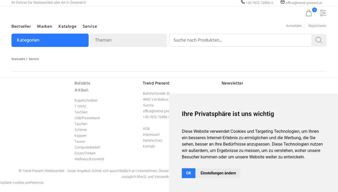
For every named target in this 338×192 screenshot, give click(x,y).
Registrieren (317, 26)
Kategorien (28, 40)
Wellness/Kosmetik (89, 159)
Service (90, 26)
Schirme (80, 130)
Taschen (80, 124)
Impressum (151, 135)
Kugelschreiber (85, 101)
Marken (44, 26)
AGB (146, 129)
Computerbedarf (87, 148)
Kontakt (149, 146)
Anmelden (294, 26)
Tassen (79, 142)
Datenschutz (152, 141)
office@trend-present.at (161, 111)
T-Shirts (80, 106)
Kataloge (67, 26)
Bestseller (21, 26)
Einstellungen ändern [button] (218, 173)
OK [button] (188, 173)
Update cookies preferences (22, 183)
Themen (103, 40)
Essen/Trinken (85, 153)
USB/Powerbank (87, 118)
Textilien (81, 112)
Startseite (18, 59)
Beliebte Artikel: (82, 87)
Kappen (80, 136)
